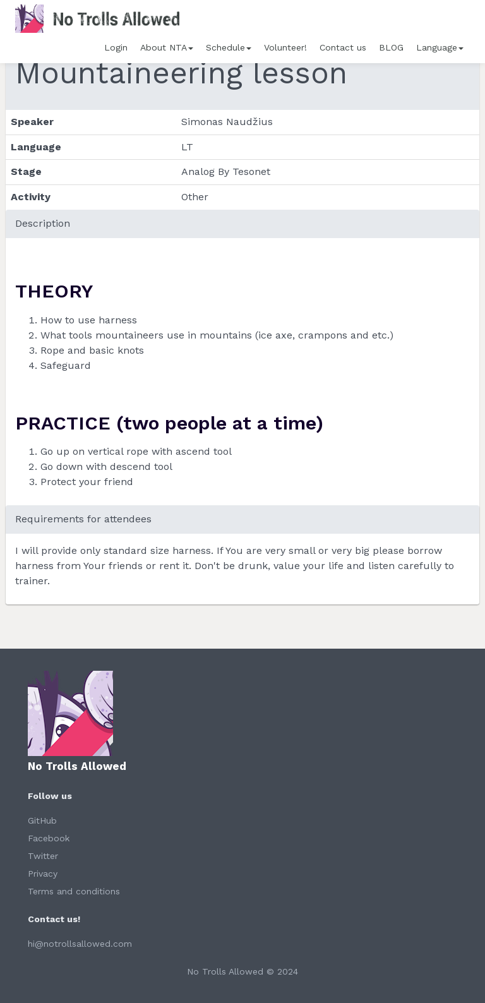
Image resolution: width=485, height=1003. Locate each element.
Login (116, 47)
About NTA (166, 47)
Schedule (228, 47)
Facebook (48, 838)
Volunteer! (285, 47)
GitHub (42, 820)
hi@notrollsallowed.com (80, 944)
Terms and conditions (74, 891)
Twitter (43, 856)
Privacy (42, 873)
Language (440, 47)
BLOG (391, 47)
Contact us (343, 47)
